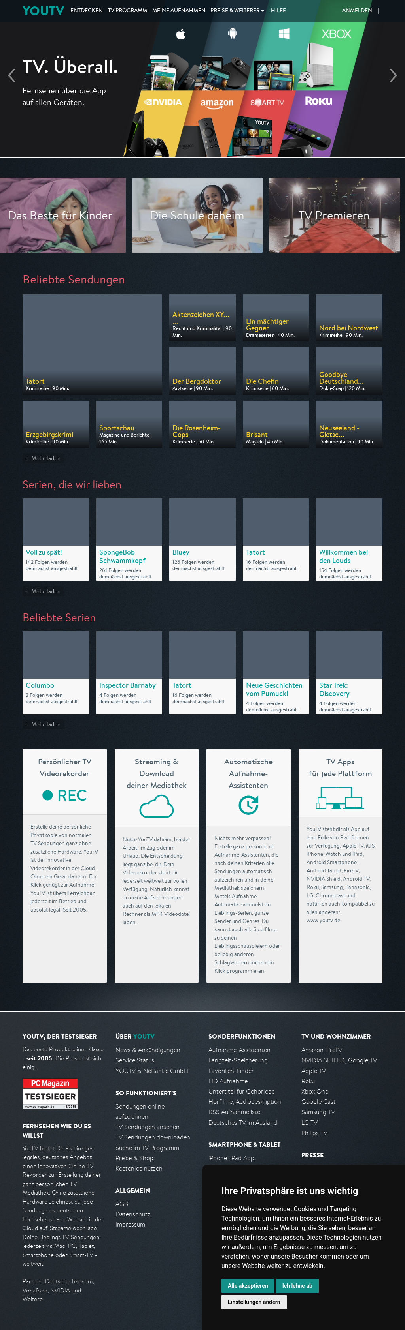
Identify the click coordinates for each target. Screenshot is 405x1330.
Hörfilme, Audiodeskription (244, 1101)
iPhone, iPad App (231, 1158)
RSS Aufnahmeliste (234, 1112)
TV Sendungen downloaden (152, 1137)
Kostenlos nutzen (139, 1168)
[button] (378, 11)
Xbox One (314, 1091)
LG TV (309, 1122)
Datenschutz (132, 1214)
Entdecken (86, 11)
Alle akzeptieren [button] (248, 1286)
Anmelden (357, 11)
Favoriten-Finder (231, 1071)
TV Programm (127, 11)
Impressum (130, 1224)
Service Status (134, 1060)
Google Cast (318, 1101)
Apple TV (313, 1071)
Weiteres (234, 11)
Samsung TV (318, 1112)
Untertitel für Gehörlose (241, 1091)
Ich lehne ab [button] (297, 1286)
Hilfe (278, 11)
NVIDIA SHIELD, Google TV (339, 1060)
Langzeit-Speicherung (238, 1060)
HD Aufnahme (228, 1081)
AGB (121, 1204)
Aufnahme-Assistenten (239, 1050)
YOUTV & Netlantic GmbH (151, 1071)
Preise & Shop (134, 1158)
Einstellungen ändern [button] (254, 1302)
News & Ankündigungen (147, 1050)
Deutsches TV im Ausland (242, 1122)
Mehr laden (46, 458)
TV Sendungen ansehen (147, 1127)
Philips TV (314, 1133)
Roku (308, 1081)
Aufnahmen (179, 11)
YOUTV (43, 11)
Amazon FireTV (321, 1050)
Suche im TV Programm (147, 1148)
